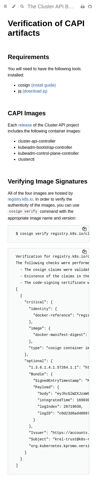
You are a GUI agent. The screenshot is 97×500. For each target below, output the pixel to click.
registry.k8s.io (20, 199)
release (25, 125)
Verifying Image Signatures (47, 181)
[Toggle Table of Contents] (5, 6)
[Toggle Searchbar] (22, 6)
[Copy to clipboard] (84, 229)
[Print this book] (83, 6)
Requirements (28, 56)
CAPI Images (27, 113)
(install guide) (43, 85)
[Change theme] (13, 6)
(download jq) (35, 91)
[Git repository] (90, 6)
